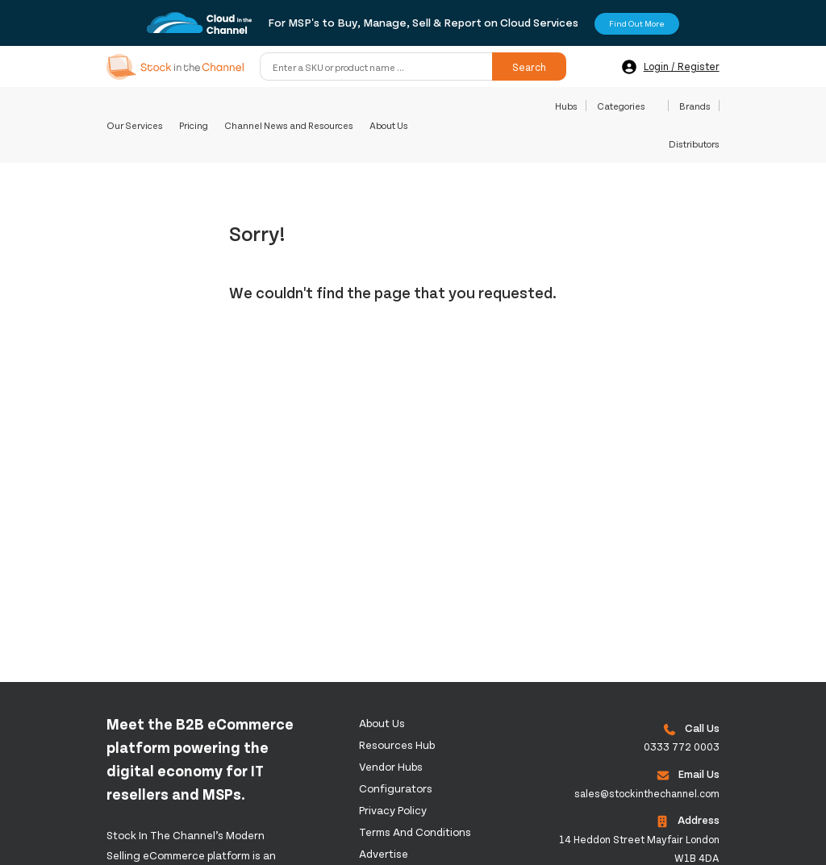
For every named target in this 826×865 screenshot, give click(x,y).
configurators (395, 788)
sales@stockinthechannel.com (647, 793)
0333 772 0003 (682, 746)
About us (382, 723)
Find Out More (637, 23)
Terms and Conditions (415, 831)
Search (529, 66)
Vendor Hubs (391, 766)
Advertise (383, 853)
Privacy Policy (393, 810)
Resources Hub (397, 744)
